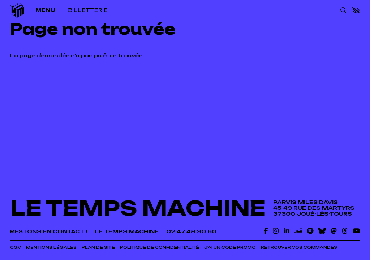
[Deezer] (298, 231)
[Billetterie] (88, 10)
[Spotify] (310, 231)
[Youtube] (356, 231)
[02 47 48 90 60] (191, 231)
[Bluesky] (322, 231)
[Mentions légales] (51, 248)
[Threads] (345, 231)
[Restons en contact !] (48, 231)
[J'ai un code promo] (230, 248)
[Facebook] (266, 231)
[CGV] (15, 248)
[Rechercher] (343, 9)
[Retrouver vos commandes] (299, 248)
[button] (356, 10)
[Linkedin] (286, 231)
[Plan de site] (98, 248)
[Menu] (49, 10)
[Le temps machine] (127, 231)
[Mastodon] (334, 231)
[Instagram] (276, 231)
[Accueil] (17, 10)
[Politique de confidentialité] (159, 248)
